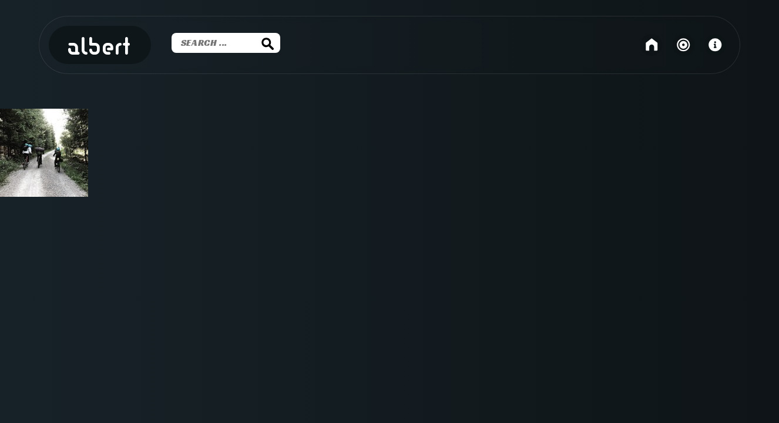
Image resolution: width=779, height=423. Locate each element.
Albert (100, 48)
